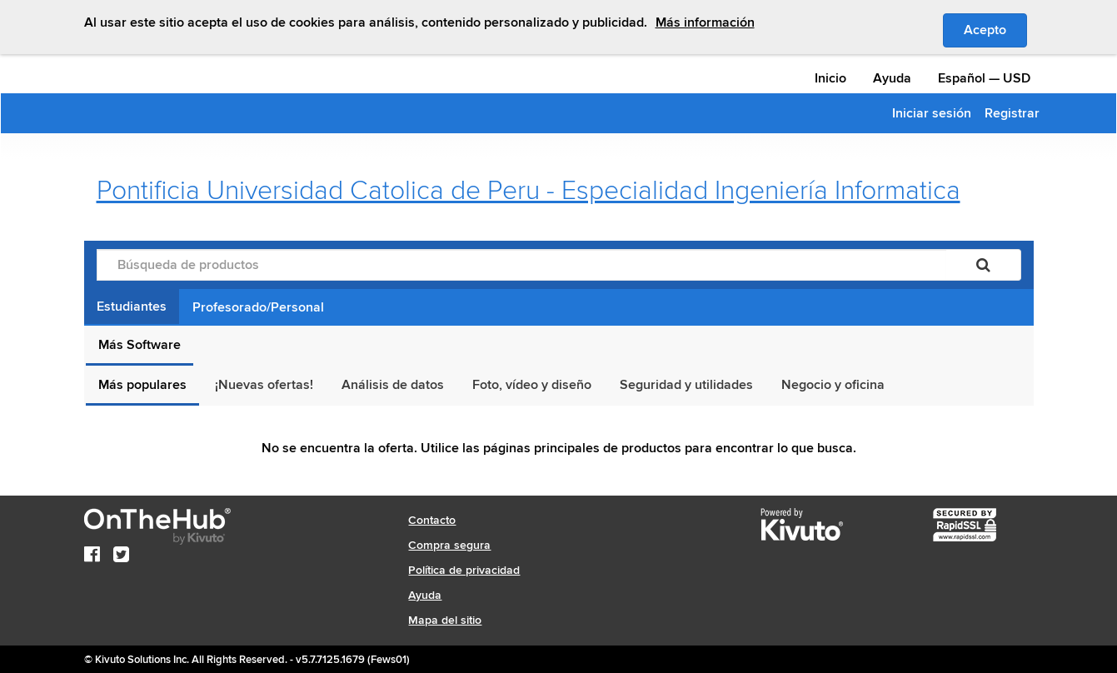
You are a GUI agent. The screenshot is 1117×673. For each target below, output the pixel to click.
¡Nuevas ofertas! (264, 384)
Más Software (139, 344)
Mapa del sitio (444, 620)
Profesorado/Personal (258, 307)
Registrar (1012, 113)
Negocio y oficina (833, 384)
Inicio (830, 78)
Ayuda (892, 78)
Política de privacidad (464, 570)
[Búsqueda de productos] (521, 265)
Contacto (432, 520)
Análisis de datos (393, 384)
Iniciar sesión (931, 113)
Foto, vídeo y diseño (531, 384)
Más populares (142, 384)
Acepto (995, 29)
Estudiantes (132, 306)
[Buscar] (983, 265)
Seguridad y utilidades (686, 384)
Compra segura (449, 545)
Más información (705, 22)
